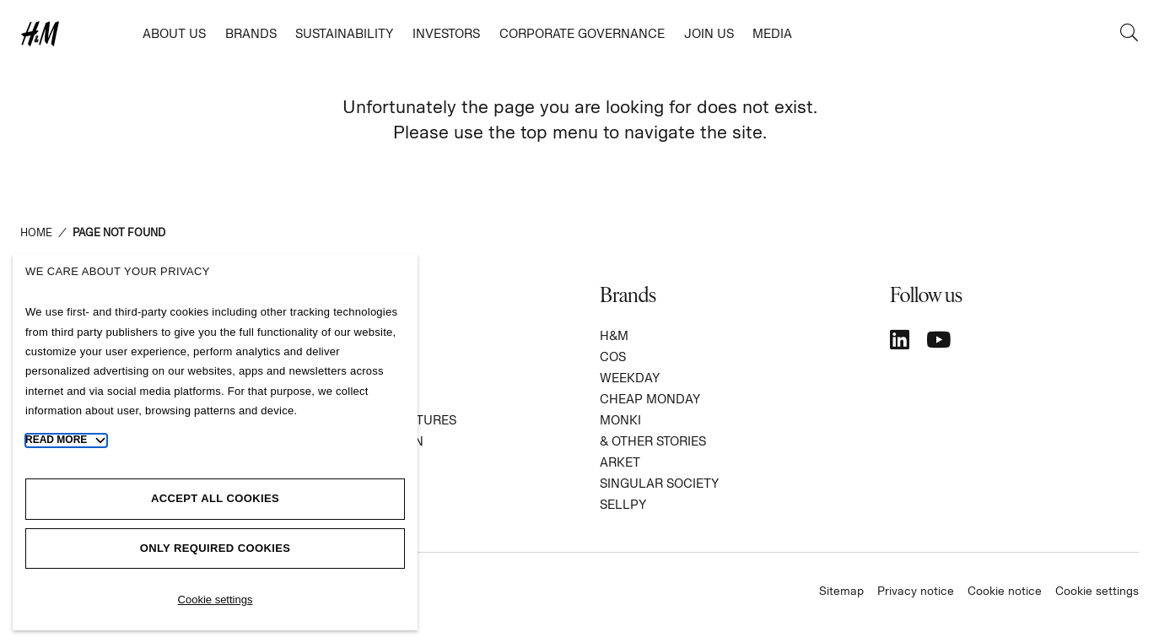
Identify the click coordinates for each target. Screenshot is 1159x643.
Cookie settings (1097, 590)
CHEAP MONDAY (650, 399)
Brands (251, 33)
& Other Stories (653, 441)
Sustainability (344, 33)
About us (174, 33)
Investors (446, 33)
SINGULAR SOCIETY (659, 483)
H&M (614, 335)
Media (772, 33)
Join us (709, 33)
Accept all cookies (215, 498)
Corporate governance (582, 33)
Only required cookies (215, 548)
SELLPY (623, 504)
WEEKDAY (630, 377)
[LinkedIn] (899, 339)
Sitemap (841, 590)
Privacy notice (915, 590)
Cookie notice (1005, 590)
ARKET (620, 462)
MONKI (620, 420)
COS (613, 356)
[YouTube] (938, 339)
